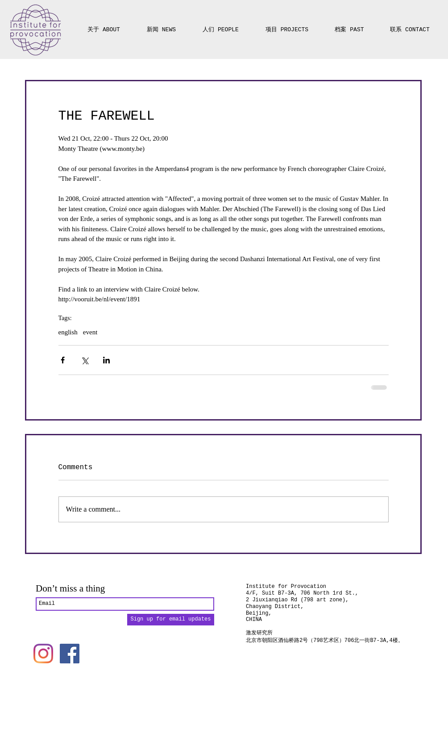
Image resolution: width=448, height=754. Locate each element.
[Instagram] (43, 653)
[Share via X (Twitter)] (84, 360)
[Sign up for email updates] (170, 619)
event (90, 332)
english (68, 332)
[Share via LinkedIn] (106, 360)
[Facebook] (69, 653)
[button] (287, 25)
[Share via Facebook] (62, 360)
